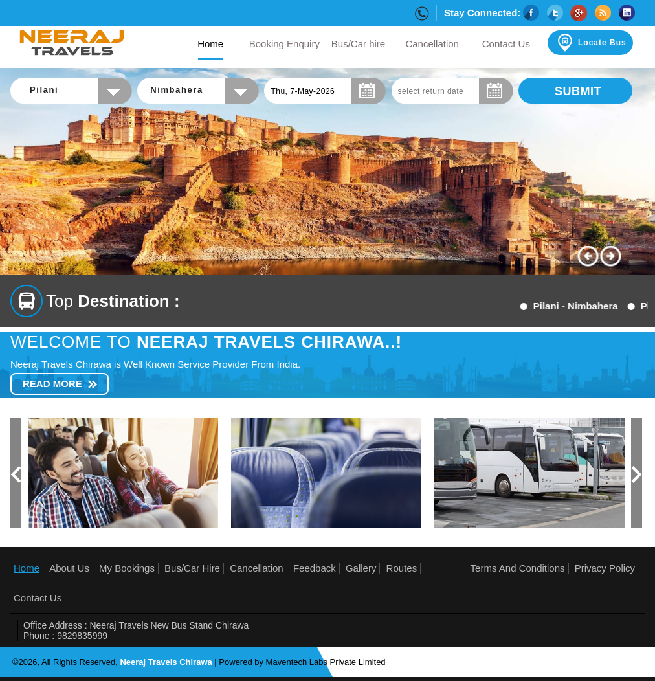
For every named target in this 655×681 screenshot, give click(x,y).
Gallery (361, 568)
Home (26, 568)
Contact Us (506, 43)
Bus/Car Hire (192, 568)
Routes (401, 568)
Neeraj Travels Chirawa (166, 662)
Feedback (314, 568)
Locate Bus (591, 43)
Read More (52, 383)
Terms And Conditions (518, 568)
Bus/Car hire (358, 43)
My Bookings (127, 568)
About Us (69, 568)
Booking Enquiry (284, 43)
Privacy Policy (605, 568)
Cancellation (432, 43)
